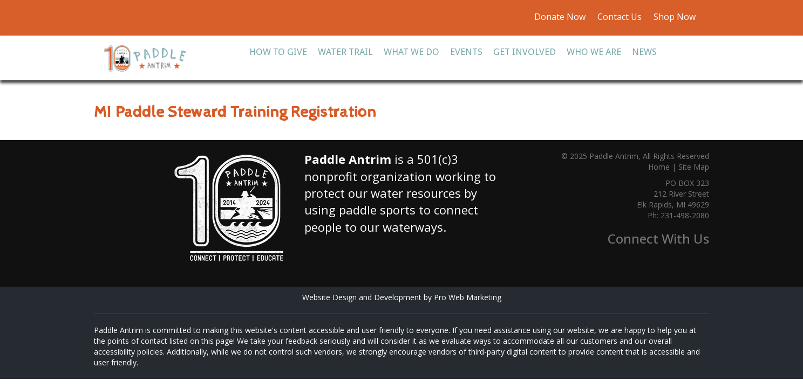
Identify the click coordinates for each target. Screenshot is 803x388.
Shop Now (673, 17)
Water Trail (345, 51)
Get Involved (524, 51)
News (644, 51)
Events (466, 51)
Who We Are (594, 51)
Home (659, 167)
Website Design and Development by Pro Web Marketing (401, 297)
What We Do (411, 51)
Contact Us (619, 17)
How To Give (278, 51)
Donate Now (560, 17)
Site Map (693, 167)
